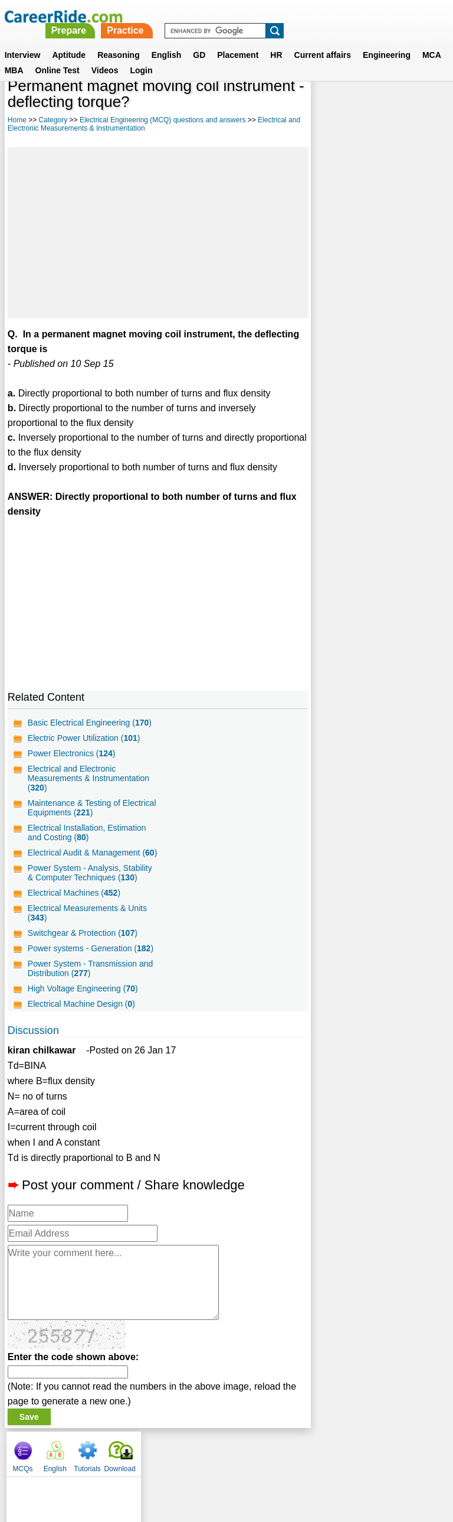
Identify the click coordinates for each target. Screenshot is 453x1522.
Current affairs (322, 40)
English (167, 40)
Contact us (166, 1460)
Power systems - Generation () (90, 957)
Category (53, 120)
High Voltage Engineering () (83, 998)
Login (141, 56)
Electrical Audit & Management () (84, 857)
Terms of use (221, 1460)
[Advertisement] (157, 233)
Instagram (355, 1460)
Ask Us (270, 1460)
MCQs (328, 106)
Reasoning (118, 40)
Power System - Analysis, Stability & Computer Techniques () (90, 882)
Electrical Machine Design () (81, 1013)
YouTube (310, 1460)
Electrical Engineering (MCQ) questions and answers (162, 120)
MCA (431, 40)
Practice (290, 16)
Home (17, 120)
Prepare (233, 16)
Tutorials (392, 106)
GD (199, 40)
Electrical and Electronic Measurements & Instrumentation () (88, 778)
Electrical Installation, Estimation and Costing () (87, 832)
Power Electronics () (72, 753)
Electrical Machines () (74, 902)
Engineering (387, 40)
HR (276, 40)
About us (119, 1460)
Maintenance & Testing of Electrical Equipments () (92, 807)
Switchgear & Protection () (82, 942)
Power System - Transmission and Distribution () (90, 977)
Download (425, 106)
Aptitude (69, 40)
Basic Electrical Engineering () (90, 722)
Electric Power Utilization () (84, 738)
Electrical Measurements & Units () (87, 922)
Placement (237, 40)
